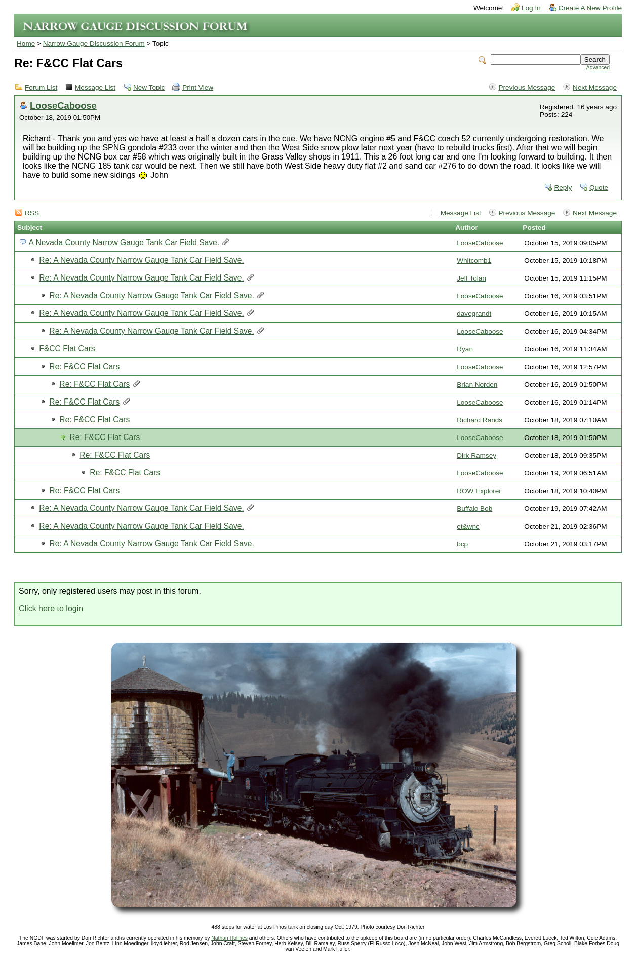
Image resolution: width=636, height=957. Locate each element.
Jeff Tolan (471, 278)
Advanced (598, 67)
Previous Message (527, 87)
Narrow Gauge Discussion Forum (94, 43)
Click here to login (51, 608)
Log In (531, 8)
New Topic (149, 87)
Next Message (595, 87)
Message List (95, 87)
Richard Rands (479, 420)
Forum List (41, 87)
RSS (32, 213)
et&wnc (468, 526)
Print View (197, 87)
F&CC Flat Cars (67, 348)
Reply (563, 187)
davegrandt (474, 313)
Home (26, 43)
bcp (462, 544)
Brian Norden (477, 384)
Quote (598, 187)
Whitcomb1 (474, 260)
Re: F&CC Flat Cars (84, 366)
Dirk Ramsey (476, 455)
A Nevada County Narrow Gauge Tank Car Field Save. (123, 242)
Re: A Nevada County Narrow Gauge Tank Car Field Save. (141, 260)
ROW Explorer (479, 491)
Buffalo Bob (474, 508)
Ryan (465, 349)
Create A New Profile (590, 8)
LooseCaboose (63, 105)
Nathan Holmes (229, 938)
